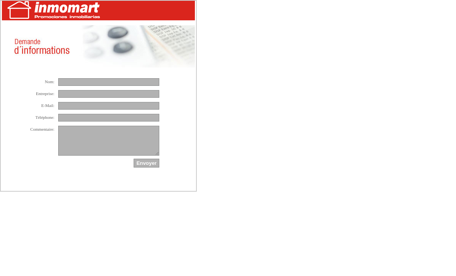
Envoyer (146, 163)
